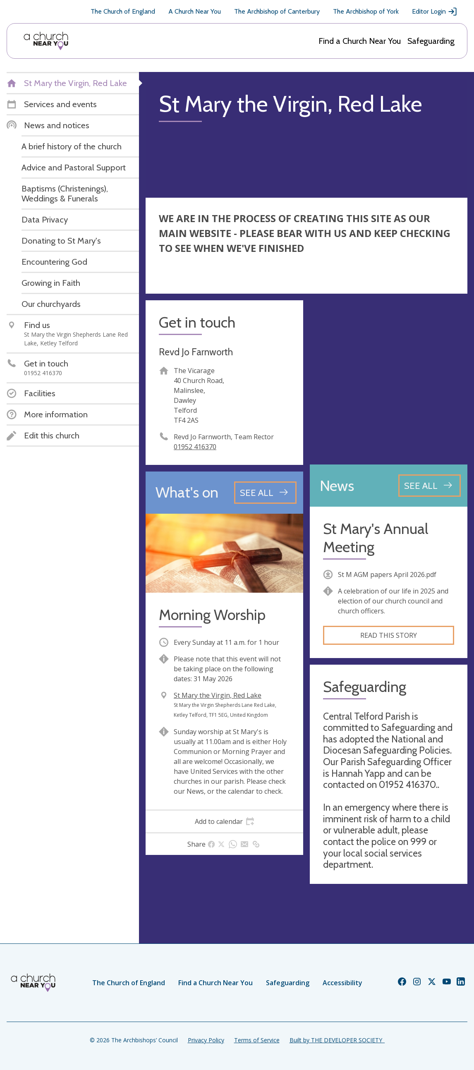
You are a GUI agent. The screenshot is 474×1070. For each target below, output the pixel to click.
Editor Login (434, 12)
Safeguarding (431, 41)
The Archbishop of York (366, 11)
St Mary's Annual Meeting (375, 537)
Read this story (388, 635)
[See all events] (265, 492)
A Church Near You (194, 11)
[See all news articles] (429, 485)
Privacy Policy (206, 1040)
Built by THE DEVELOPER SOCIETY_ (337, 1040)
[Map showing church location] (388, 379)
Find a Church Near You (359, 41)
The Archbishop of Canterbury (277, 11)
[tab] (224, 821)
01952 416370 (195, 446)
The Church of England (123, 11)
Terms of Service (257, 1040)
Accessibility (342, 982)
